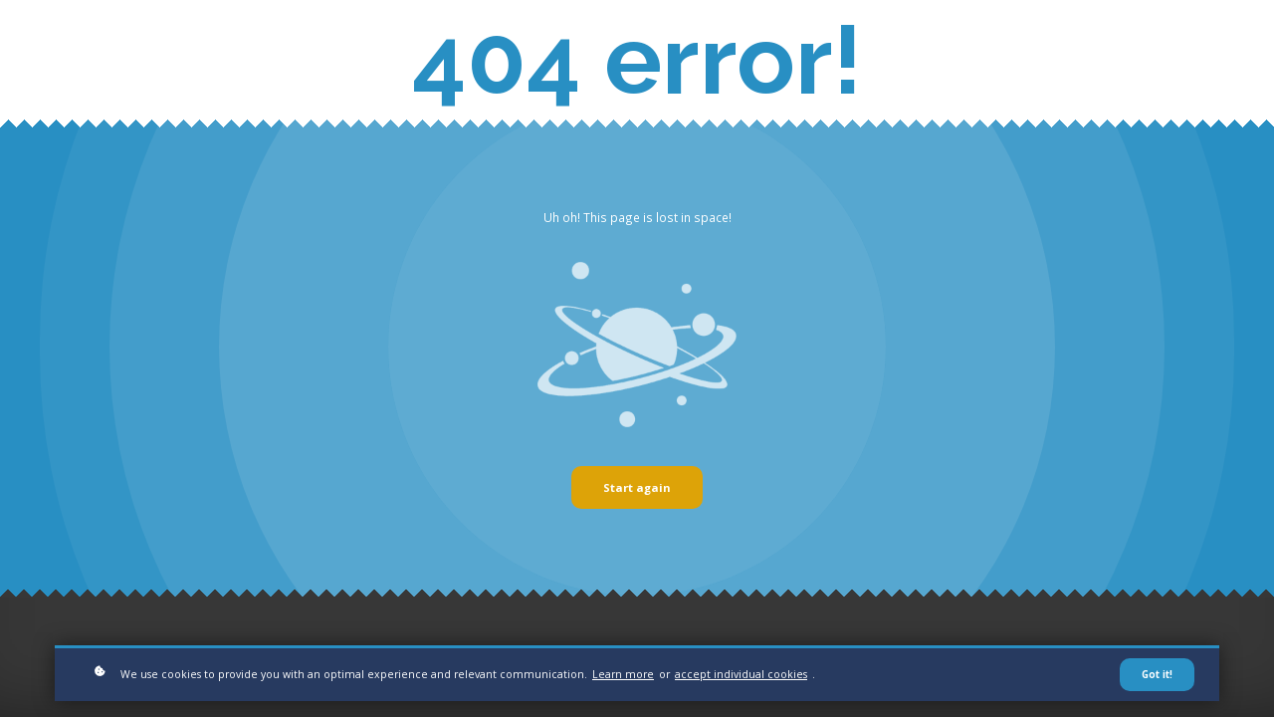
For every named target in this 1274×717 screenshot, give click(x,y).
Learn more (623, 678)
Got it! (1157, 678)
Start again (637, 487)
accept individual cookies (741, 678)
